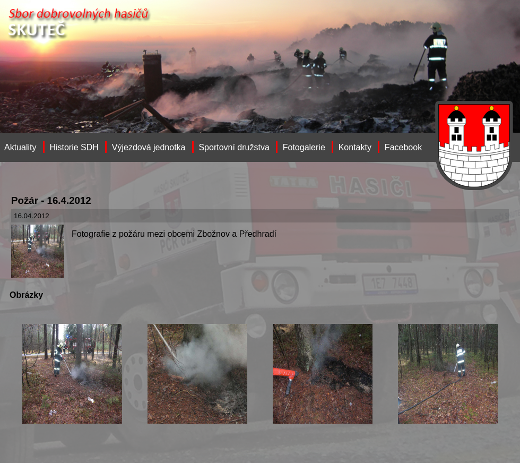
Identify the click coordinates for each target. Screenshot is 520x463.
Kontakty (355, 147)
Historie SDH (73, 147)
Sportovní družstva (233, 147)
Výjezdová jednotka (149, 147)
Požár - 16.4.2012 (51, 200)
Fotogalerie (304, 147)
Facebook (403, 147)
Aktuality (20, 147)
